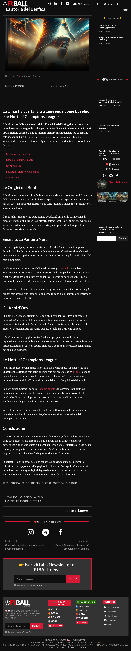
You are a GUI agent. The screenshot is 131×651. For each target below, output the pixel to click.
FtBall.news (79, 510)
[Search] (122, 238)
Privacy (72, 647)
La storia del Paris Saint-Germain (109, 126)
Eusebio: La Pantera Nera (20, 160)
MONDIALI (103, 106)
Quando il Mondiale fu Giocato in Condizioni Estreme (109, 153)
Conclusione (13, 177)
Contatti (82, 647)
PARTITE (102, 232)
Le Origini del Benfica (18, 154)
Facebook (112, 616)
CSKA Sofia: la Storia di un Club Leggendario (110, 26)
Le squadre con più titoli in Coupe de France (110, 228)
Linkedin (112, 611)
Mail (110, 624)
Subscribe (73, 579)
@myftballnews (118, 182)
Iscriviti (36, 626)
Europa (76, 372)
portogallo (60, 483)
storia (73, 483)
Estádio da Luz (47, 389)
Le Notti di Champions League (22, 171)
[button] (97, 4)
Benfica (15, 483)
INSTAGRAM (113, 607)
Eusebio (65, 268)
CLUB (125, 10)
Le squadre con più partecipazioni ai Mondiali (110, 101)
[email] (40, 579)
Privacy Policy (40, 585)
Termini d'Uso (61, 647)
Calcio (25, 483)
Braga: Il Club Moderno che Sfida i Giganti (111, 38)
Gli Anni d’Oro (13, 166)
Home (8, 76)
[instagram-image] (102, 197)
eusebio (46, 483)
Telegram (112, 620)
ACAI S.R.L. (62, 642)
